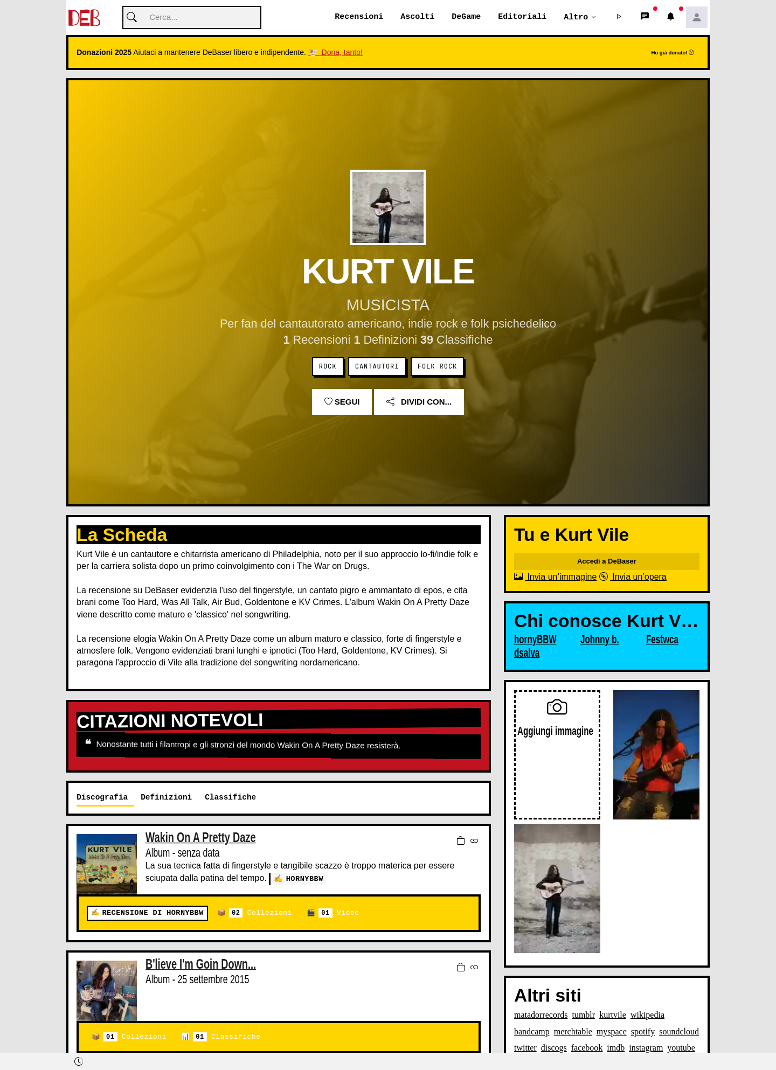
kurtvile (612, 1015)
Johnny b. (599, 640)
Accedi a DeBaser (606, 562)
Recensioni (359, 17)
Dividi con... (419, 402)
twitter (525, 1048)
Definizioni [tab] (166, 798)
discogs (554, 1048)
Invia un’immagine (555, 577)
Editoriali (522, 17)
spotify (643, 1032)
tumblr (583, 1015)
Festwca (662, 640)
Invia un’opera (633, 577)
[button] (619, 18)
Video (338, 913)
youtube (681, 1048)
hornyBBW (304, 879)
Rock (328, 367)
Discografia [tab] (102, 798)
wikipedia (647, 1015)
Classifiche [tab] (230, 798)
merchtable (573, 1032)
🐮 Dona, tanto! (335, 52)
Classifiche (226, 1037)
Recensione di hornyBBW (152, 913)
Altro (576, 17)
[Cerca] (191, 18)
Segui (342, 402)
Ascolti (417, 17)
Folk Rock (437, 367)
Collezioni (260, 913)
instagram (646, 1048)
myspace (612, 1032)
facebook (587, 1048)
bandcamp (532, 1032)
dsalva (526, 653)
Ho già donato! (672, 53)
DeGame (466, 17)
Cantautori (377, 367)
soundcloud (679, 1032)
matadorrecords (541, 1015)
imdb (616, 1048)
